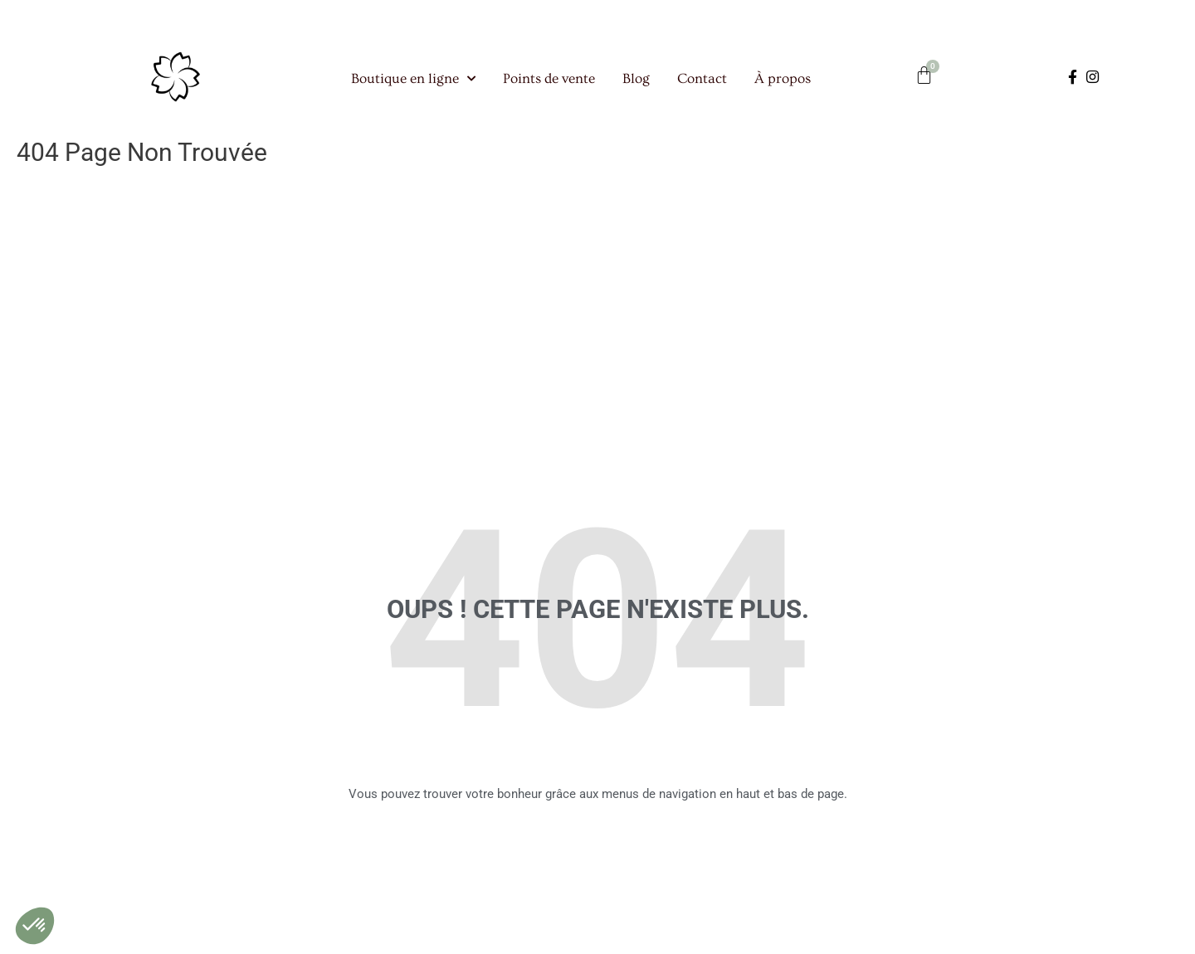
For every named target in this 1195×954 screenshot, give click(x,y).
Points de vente (549, 85)
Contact (702, 85)
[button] (35, 926)
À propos (782, 85)
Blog (636, 85)
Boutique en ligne (413, 85)
